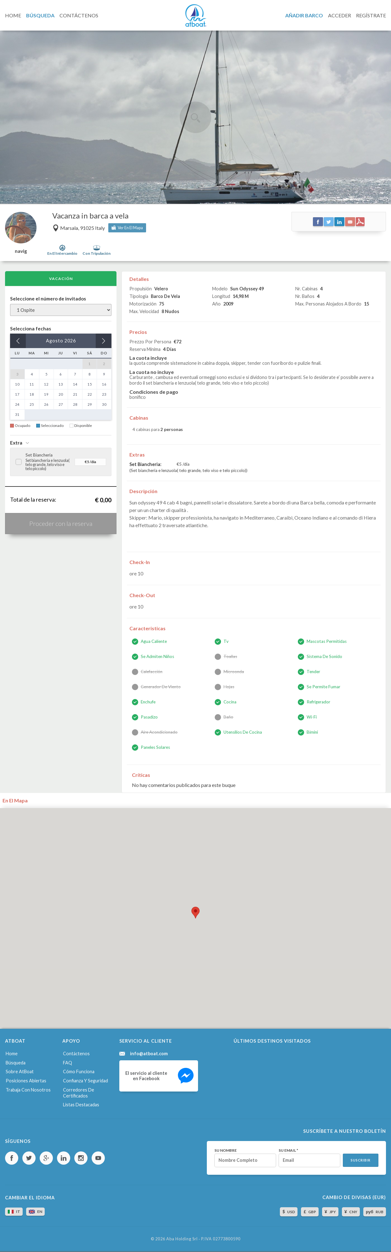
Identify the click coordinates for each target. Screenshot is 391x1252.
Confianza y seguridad (85, 1080)
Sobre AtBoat (20, 1071)
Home (12, 1053)
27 (61, 404)
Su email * (288, 1150)
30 (104, 404)
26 (46, 404)
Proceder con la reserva (60, 523)
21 (75, 394)
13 (61, 384)
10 (17, 384)
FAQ (67, 1062)
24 (17, 404)
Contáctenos (76, 1053)
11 (32, 384)
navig (21, 251)
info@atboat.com (149, 1053)
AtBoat (195, 15)
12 (46, 384)
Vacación (61, 278)
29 (90, 404)
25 (32, 404)
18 (32, 394)
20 (61, 394)
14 (75, 384)
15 (90, 384)
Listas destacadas (81, 1104)
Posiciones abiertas (26, 1080)
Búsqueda (16, 1062)
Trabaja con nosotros (28, 1089)
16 (104, 384)
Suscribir (361, 1160)
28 (75, 404)
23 (104, 394)
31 (17, 414)
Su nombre (225, 1150)
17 (17, 394)
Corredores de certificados (78, 1092)
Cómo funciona (78, 1071)
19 (46, 394)
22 (90, 394)
